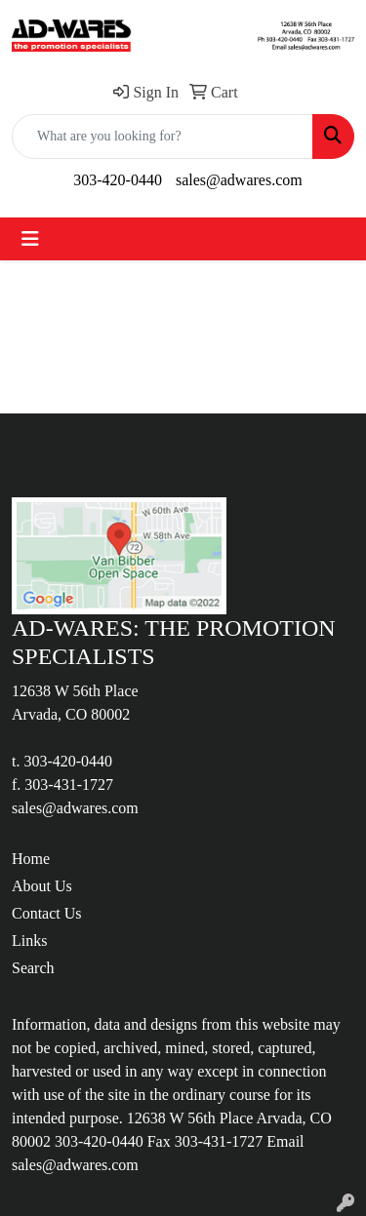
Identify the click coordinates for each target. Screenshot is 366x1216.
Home (31, 858)
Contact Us (47, 913)
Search (33, 968)
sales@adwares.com (239, 180)
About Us (42, 886)
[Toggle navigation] (30, 239)
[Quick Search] (162, 136)
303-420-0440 (117, 180)
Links (29, 940)
